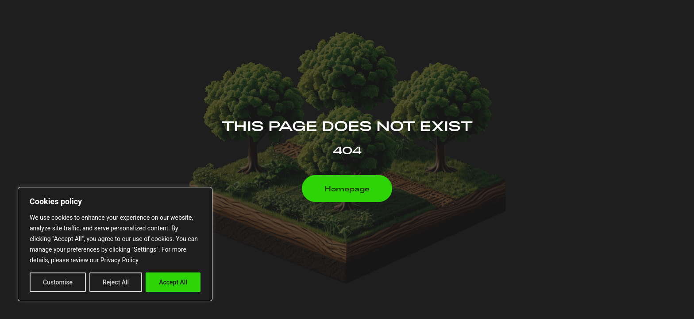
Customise (58, 282)
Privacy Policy (119, 260)
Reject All (116, 282)
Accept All (173, 282)
